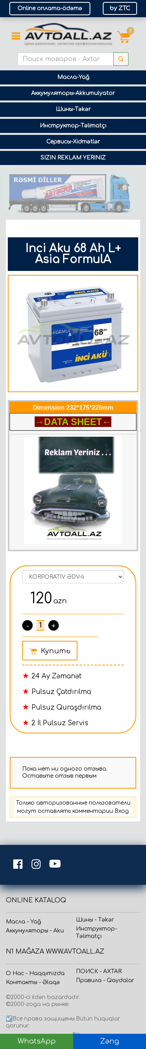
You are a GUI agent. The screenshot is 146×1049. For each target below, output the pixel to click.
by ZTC (120, 8)
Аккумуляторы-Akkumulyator (73, 93)
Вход (121, 811)
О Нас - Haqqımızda (35, 973)
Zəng (109, 1041)
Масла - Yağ (23, 922)
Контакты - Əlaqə (33, 982)
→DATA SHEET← (73, 421)
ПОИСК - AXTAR (98, 971)
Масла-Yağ (73, 77)
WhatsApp (37, 1041)
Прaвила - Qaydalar (105, 980)
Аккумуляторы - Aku (35, 931)
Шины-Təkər (73, 109)
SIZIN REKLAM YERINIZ (73, 158)
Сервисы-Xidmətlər (73, 142)
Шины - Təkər (95, 920)
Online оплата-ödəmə (50, 8)
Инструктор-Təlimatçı (73, 126)
